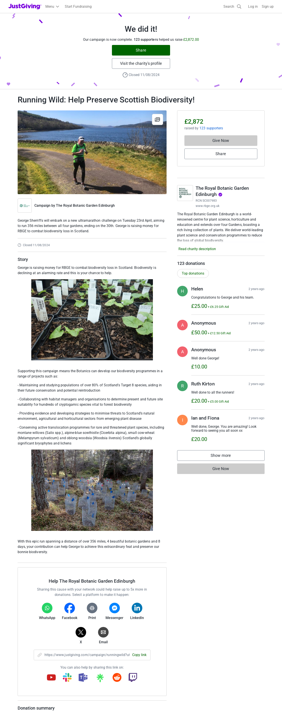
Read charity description (197, 249)
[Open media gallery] (92, 152)
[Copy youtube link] (51, 678)
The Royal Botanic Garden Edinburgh (85, 205)
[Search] (232, 6)
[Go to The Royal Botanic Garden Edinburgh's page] (185, 193)
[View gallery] (157, 119)
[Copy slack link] (67, 678)
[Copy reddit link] (117, 678)
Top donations (193, 273)
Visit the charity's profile (141, 63)
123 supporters (211, 128)
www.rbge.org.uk (208, 206)
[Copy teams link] (83, 678)
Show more (225, 456)
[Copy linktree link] (100, 679)
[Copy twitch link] (132, 678)
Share (141, 50)
